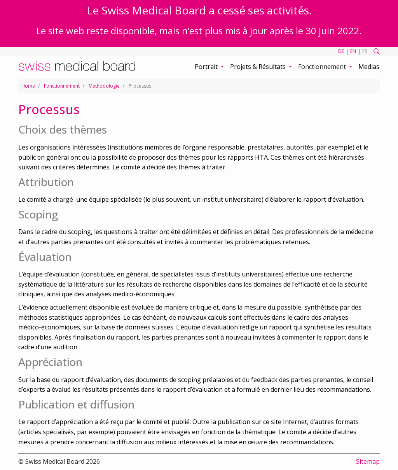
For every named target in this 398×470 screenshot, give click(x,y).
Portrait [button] (207, 66)
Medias (368, 66)
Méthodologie (104, 86)
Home (28, 86)
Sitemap (368, 461)
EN (353, 51)
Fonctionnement (62, 86)
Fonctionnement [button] (322, 66)
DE (341, 51)
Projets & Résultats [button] (258, 66)
